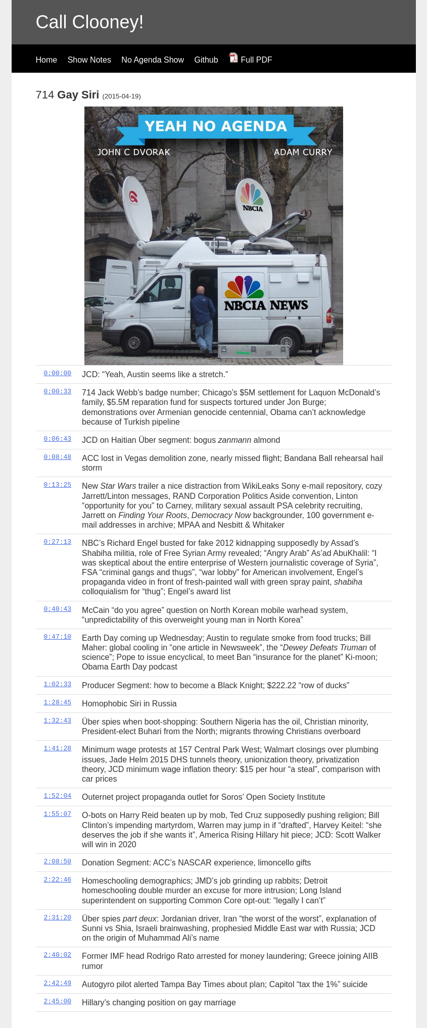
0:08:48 (58, 456)
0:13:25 (58, 484)
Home (47, 60)
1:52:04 (58, 795)
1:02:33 (58, 684)
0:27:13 (58, 541)
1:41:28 (58, 748)
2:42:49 (58, 983)
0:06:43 (58, 438)
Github (206, 60)
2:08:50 (58, 861)
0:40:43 (58, 608)
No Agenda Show (152, 60)
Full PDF (250, 60)
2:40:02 (58, 954)
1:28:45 (58, 702)
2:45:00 (58, 1001)
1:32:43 (58, 720)
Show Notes (89, 60)
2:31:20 (58, 917)
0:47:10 (58, 636)
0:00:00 (58, 373)
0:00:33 (58, 391)
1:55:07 (58, 813)
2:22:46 (58, 879)
